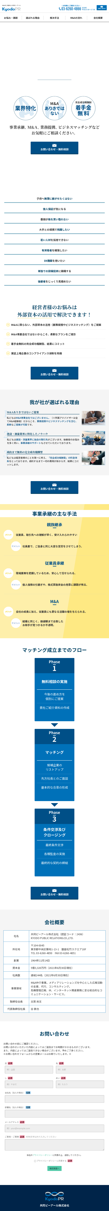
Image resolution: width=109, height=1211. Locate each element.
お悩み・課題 (11, 17)
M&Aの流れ (76, 17)
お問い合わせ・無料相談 (54, 150)
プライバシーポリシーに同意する (54, 1149)
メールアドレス (15, 1110)
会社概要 (98, 17)
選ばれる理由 (32, 17)
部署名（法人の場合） (18, 1095)
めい (61, 1066)
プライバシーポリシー (43, 1143)
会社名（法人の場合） (18, 1081)
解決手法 (54, 17)
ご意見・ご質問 (30, 1125)
